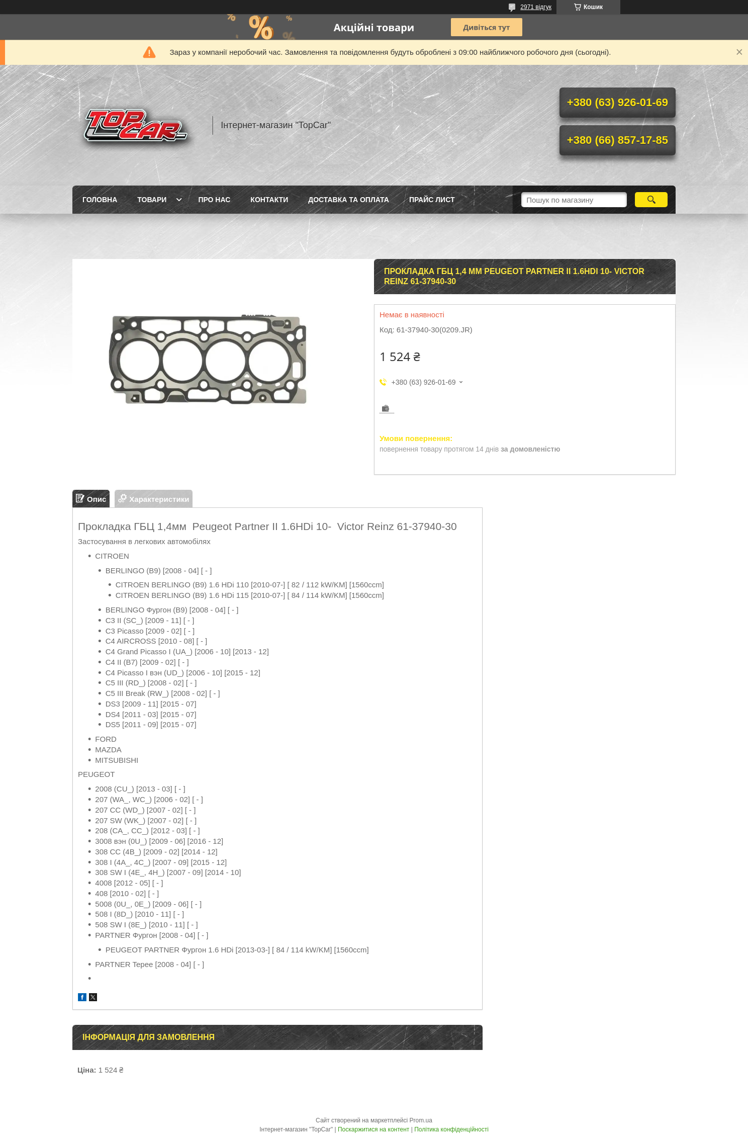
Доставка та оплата (348, 200)
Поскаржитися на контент (373, 1129)
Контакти (269, 200)
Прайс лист (432, 200)
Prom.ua (421, 1120)
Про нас (214, 200)
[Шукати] (651, 199)
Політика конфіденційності (451, 1129)
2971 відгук (535, 7)
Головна (99, 200)
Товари (151, 200)
